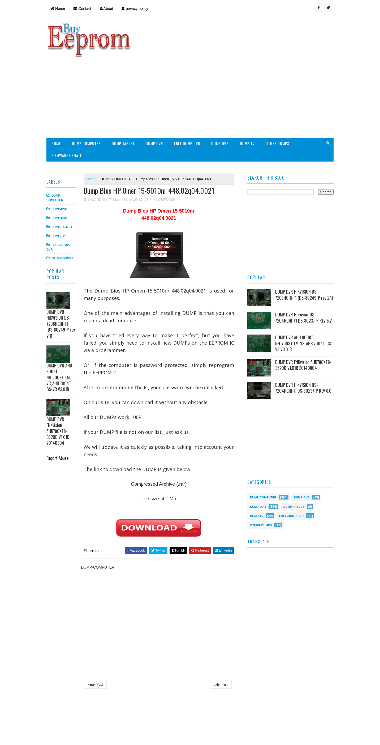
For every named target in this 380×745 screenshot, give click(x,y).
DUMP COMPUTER (88, 108)
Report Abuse (59, 423)
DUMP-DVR (61, 182)
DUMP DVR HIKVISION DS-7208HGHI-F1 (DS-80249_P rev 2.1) (62, 289)
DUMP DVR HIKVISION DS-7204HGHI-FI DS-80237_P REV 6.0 (303, 354)
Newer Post (97, 649)
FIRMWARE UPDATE (68, 120)
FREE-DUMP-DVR (291, 482)
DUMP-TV (59, 200)
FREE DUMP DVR (189, 108)
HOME (57, 108)
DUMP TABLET (124, 108)
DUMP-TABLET (63, 191)
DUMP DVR (156, 108)
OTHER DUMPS (279, 108)
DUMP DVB (221, 108)
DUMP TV (248, 108)
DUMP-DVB (61, 173)
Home (59, 8)
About (108, 8)
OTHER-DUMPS (64, 223)
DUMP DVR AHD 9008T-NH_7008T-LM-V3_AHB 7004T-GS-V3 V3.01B (61, 342)
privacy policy (136, 8)
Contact (84, 8)
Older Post (221, 649)
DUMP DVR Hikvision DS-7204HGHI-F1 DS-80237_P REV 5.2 (303, 284)
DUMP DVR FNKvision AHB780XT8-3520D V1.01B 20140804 (59, 396)
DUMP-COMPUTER (117, 144)
